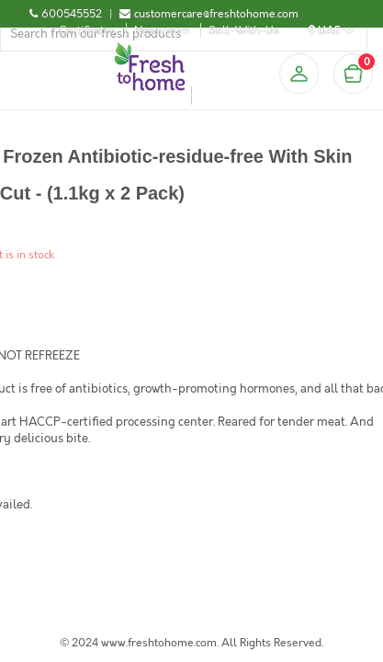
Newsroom (162, 30)
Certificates (87, 30)
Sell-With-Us (243, 30)
